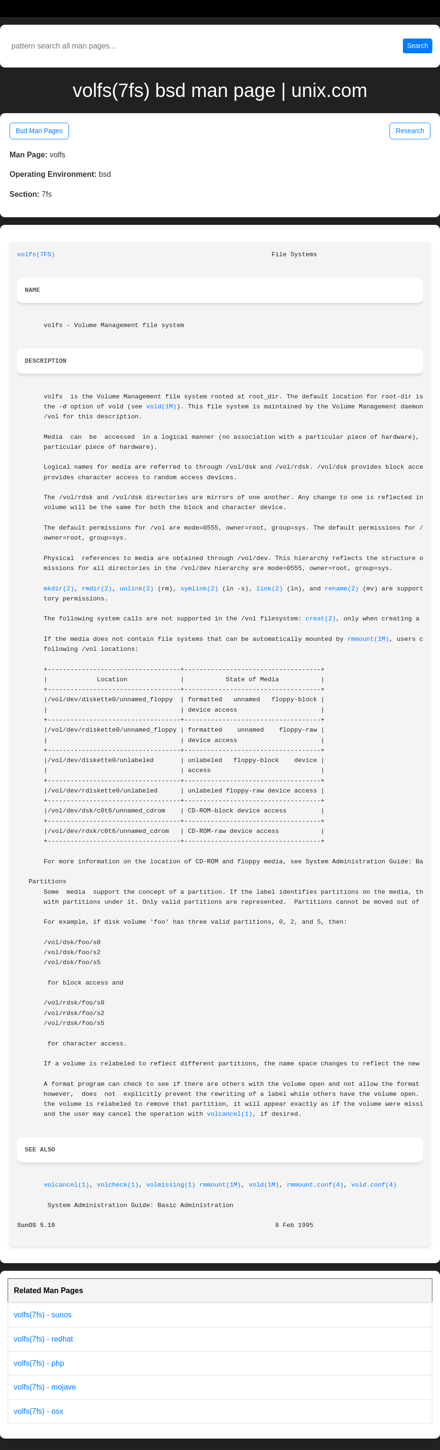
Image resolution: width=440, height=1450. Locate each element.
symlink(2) (199, 588)
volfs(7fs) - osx (38, 1411)
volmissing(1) (171, 1185)
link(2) (269, 588)
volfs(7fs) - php (39, 1363)
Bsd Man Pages (39, 131)
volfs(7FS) (36, 254)
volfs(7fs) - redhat (43, 1339)
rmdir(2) (97, 588)
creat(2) (320, 618)
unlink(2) (136, 588)
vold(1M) (161, 406)
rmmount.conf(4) (315, 1185)
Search (417, 45)
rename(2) (341, 588)
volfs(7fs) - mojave (45, 1387)
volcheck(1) (118, 1185)
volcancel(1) (230, 1114)
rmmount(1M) (368, 639)
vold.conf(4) (374, 1185)
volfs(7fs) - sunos (43, 1315)
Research (410, 131)
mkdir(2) (59, 588)
